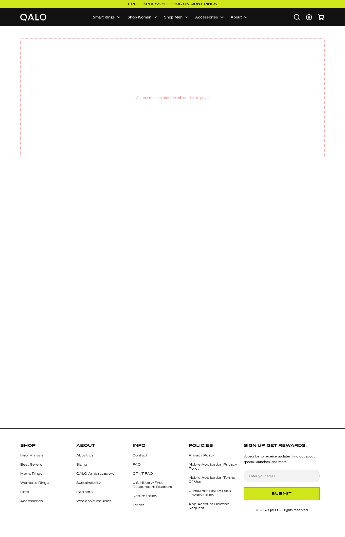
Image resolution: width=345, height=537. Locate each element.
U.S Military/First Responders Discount (152, 485)
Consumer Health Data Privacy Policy (210, 493)
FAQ (137, 464)
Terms (138, 505)
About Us (85, 455)
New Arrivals (31, 455)
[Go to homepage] (33, 17)
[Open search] (296, 17)
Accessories (31, 501)
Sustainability (88, 483)
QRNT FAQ (143, 473)
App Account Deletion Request (209, 506)
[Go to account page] (309, 17)
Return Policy (145, 496)
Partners (84, 492)
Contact (140, 455)
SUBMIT (281, 493)
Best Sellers (31, 464)
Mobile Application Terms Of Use (212, 479)
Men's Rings (31, 473)
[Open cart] (321, 17)
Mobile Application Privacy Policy (213, 466)
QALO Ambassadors (95, 473)
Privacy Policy (201, 455)
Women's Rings (34, 483)
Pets (24, 492)
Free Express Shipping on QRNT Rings (172, 4)
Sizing (81, 464)
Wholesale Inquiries (93, 501)
